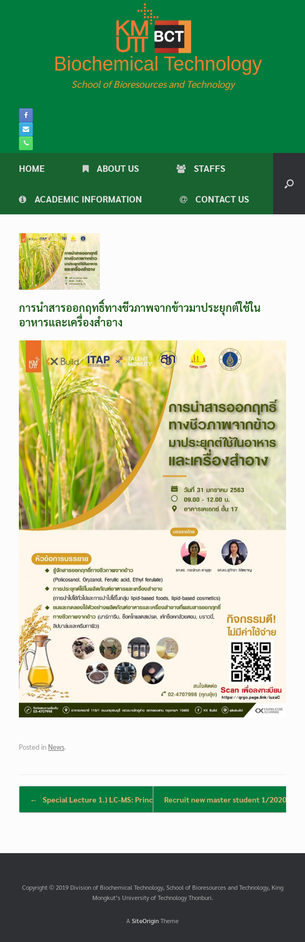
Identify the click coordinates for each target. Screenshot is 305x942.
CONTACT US (214, 199)
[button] (289, 183)
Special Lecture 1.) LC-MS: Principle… (101, 799)
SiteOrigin (145, 921)
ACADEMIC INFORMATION (80, 199)
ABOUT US (111, 168)
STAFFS (201, 168)
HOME (32, 168)
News (56, 746)
